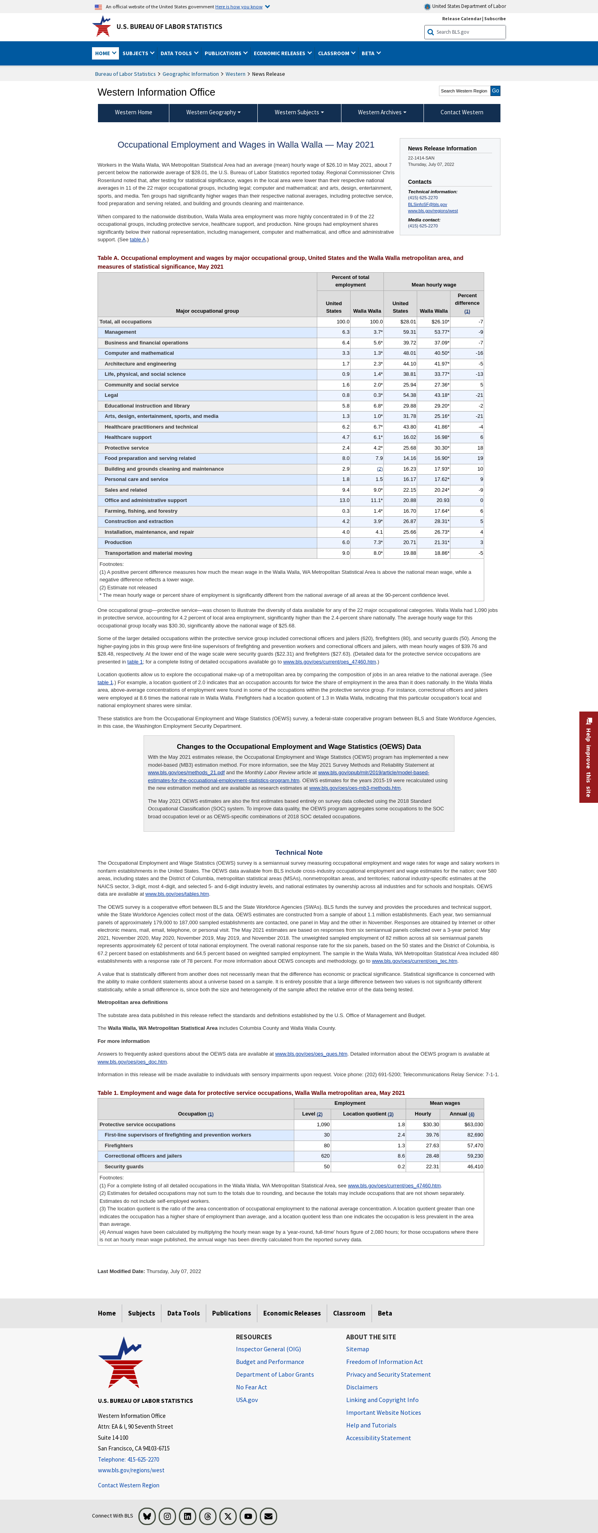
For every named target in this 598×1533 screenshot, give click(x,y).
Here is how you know (239, 6)
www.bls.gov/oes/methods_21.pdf (186, 772)
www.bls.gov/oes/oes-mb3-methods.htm (355, 788)
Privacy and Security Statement (388, 1374)
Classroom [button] (334, 53)
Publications (231, 1313)
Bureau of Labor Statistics (125, 73)
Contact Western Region (128, 1485)
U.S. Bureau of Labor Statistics (169, 26)
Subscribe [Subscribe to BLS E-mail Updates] (495, 18)
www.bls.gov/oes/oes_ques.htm (311, 1054)
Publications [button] (224, 53)
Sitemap (357, 1349)
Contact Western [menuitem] (462, 112)
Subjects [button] (136, 53)
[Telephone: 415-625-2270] (161, 1459)
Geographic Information (191, 73)
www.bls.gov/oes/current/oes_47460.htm (329, 662)
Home (107, 1313)
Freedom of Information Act (384, 1362)
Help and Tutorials (371, 1425)
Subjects (141, 1313)
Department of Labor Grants (275, 1374)
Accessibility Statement (378, 1438)
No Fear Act (251, 1387)
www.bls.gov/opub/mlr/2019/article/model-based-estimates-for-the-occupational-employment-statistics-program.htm (288, 776)
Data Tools (183, 1313)
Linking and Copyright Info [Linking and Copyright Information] (382, 1400)
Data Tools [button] (177, 53)
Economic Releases (292, 1313)
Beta (385, 1313)
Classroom (349, 1313)
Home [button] (103, 53)
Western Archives (380, 112)
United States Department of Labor (465, 6)
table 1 (135, 662)
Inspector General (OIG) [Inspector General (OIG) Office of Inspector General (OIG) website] (268, 1349)
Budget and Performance (270, 1362)
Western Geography (211, 112)
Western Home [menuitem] (133, 112)
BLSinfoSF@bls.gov (427, 204)
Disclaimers (362, 1387)
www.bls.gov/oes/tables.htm (177, 894)
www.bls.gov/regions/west (433, 210)
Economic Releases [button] (280, 53)
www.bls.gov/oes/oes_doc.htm (132, 1062)
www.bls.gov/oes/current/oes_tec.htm (414, 961)
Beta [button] (369, 53)
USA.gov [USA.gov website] (247, 1400)
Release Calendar (461, 18)
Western (235, 73)
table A (138, 239)
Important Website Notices (383, 1412)
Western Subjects (297, 112)
